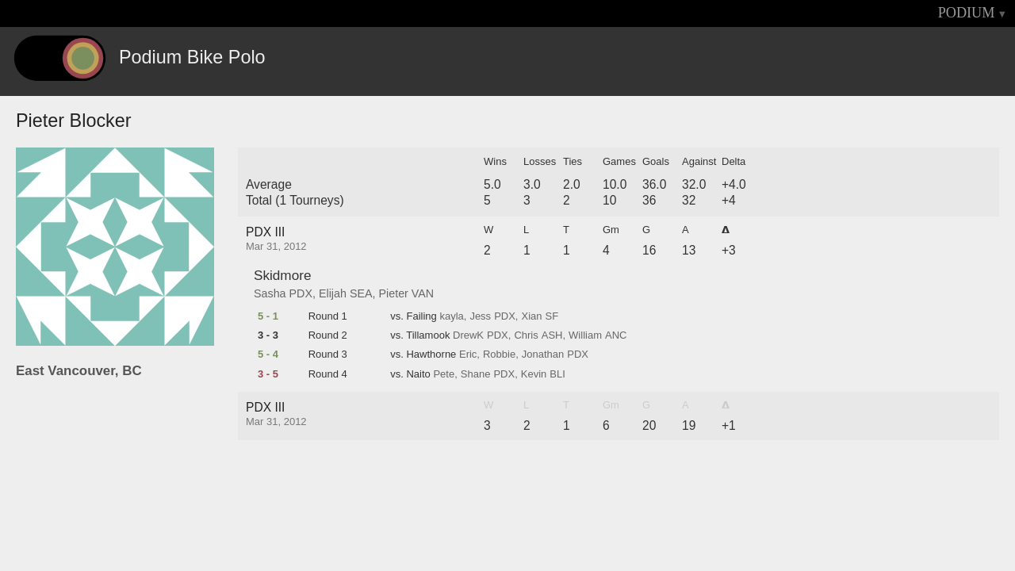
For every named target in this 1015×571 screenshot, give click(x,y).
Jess (480, 316)
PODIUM (966, 13)
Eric (468, 354)
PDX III (265, 232)
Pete (443, 374)
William (585, 335)
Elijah (333, 293)
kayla (451, 316)
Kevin (534, 374)
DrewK (468, 335)
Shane (476, 374)
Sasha (270, 293)
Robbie (499, 354)
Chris (526, 335)
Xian (531, 316)
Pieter (393, 293)
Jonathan (543, 354)
